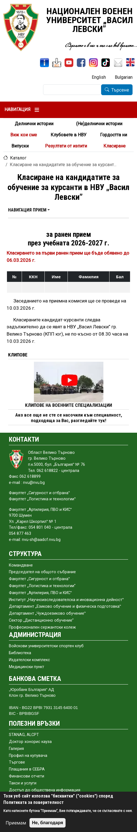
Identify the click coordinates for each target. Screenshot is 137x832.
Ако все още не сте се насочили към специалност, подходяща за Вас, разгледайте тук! (68, 418)
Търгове (17, 762)
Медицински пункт (26, 666)
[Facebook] (81, 62)
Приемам (16, 823)
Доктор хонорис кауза (30, 741)
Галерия (16, 748)
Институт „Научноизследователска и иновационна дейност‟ (66, 599)
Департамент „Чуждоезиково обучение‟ (47, 613)
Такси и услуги (22, 783)
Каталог (18, 158)
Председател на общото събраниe (42, 572)
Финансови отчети (26, 776)
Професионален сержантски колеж (42, 627)
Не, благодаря (47, 822)
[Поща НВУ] (118, 62)
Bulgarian (124, 77)
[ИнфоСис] (44, 62)
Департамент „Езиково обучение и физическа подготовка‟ (65, 606)
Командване (21, 565)
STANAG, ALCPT (24, 734)
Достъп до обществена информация (44, 790)
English (99, 77)
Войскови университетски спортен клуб (46, 646)
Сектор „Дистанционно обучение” (41, 620)
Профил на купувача (28, 755)
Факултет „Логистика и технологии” (42, 586)
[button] (29, 210)
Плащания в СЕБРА (27, 769)
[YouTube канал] (68, 62)
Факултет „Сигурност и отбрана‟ (39, 579)
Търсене (120, 90)
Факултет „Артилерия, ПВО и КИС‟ (40, 592)
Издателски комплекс (29, 660)
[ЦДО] (56, 62)
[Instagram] (93, 62)
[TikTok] (105, 62)
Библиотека (20, 653)
